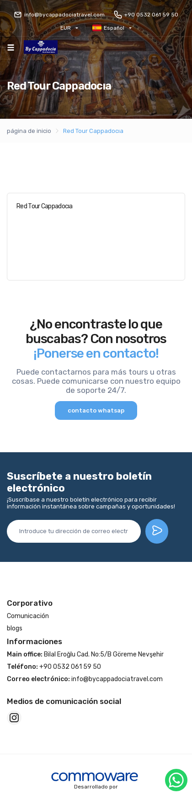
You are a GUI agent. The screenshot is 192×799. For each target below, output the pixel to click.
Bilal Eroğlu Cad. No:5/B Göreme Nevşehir (85, 654)
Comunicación (28, 616)
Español (108, 27)
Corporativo (30, 603)
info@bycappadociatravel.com (59, 15)
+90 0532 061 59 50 (146, 15)
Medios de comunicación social (64, 701)
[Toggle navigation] (11, 47)
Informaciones (34, 641)
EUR (65, 28)
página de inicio (29, 130)
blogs (14, 628)
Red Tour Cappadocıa (93, 130)
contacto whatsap (96, 410)
